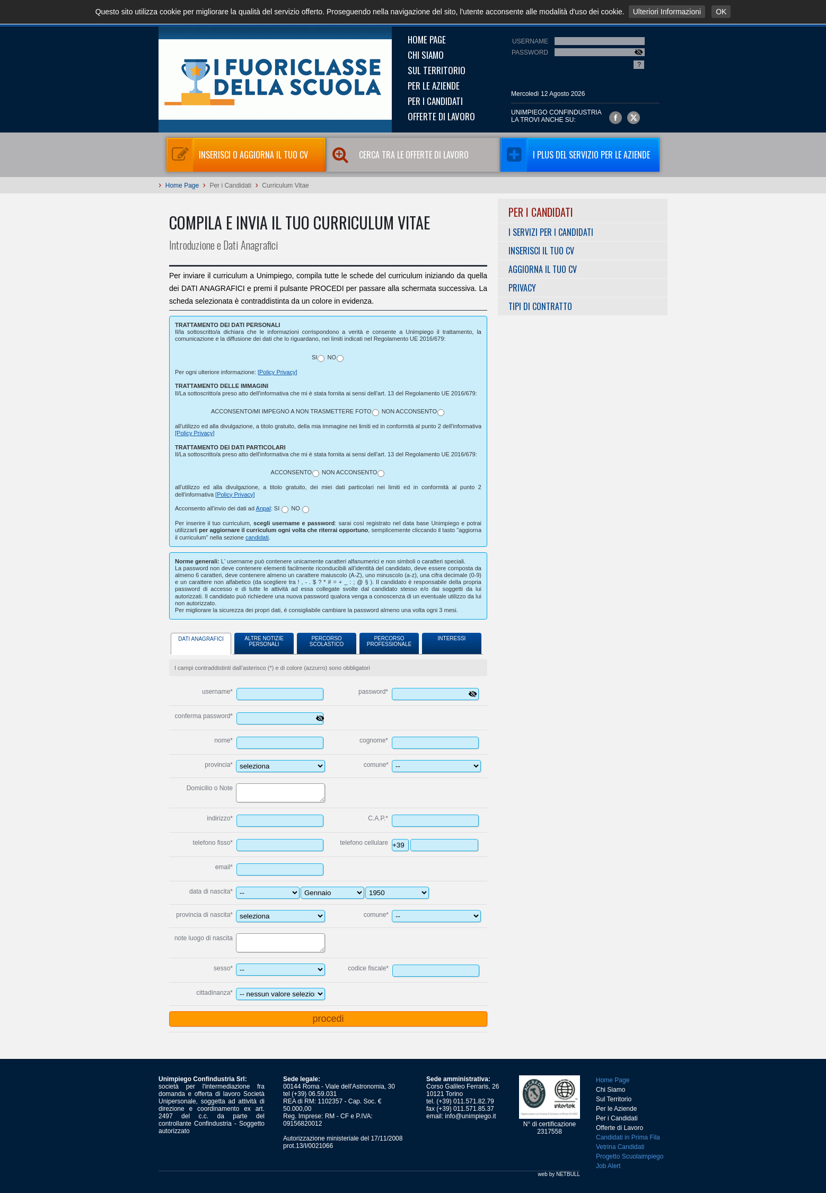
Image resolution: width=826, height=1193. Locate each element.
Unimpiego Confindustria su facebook (615, 117)
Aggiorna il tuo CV (542, 269)
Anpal (263, 508)
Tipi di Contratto (540, 306)
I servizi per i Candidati (550, 232)
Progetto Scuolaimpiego (629, 1156)
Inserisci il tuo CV (541, 250)
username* (217, 691)
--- (332, 893)
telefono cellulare (364, 842)
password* (373, 691)
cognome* (373, 740)
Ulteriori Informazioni (667, 11)
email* (224, 867)
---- (397, 893)
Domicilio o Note (210, 788)
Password (530, 52)
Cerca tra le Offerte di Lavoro (404, 155)
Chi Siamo (426, 54)
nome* (223, 740)
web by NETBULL (559, 1174)
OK (721, 11)
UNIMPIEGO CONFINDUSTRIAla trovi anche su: (556, 116)
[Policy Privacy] (277, 372)
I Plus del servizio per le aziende (575, 155)
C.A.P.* (378, 818)
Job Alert (608, 1166)
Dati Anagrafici (200, 639)
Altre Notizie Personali (264, 641)
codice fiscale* (368, 968)
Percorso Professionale (389, 641)
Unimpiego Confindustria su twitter (633, 117)
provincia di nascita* (204, 914)
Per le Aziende (434, 85)
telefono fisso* (213, 842)
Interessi (452, 638)
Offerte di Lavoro (441, 116)
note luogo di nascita (203, 938)
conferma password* (204, 716)
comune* (376, 764)
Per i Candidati (435, 101)
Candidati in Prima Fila (628, 1137)
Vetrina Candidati (620, 1147)
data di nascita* (211, 891)
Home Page (427, 39)
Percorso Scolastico (327, 641)
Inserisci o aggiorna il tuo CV (237, 155)
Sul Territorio (436, 70)
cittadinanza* (214, 992)
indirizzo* (220, 818)
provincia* (219, 764)
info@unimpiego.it (470, 1116)
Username (530, 41)
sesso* (223, 968)
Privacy (522, 287)
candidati (257, 537)
